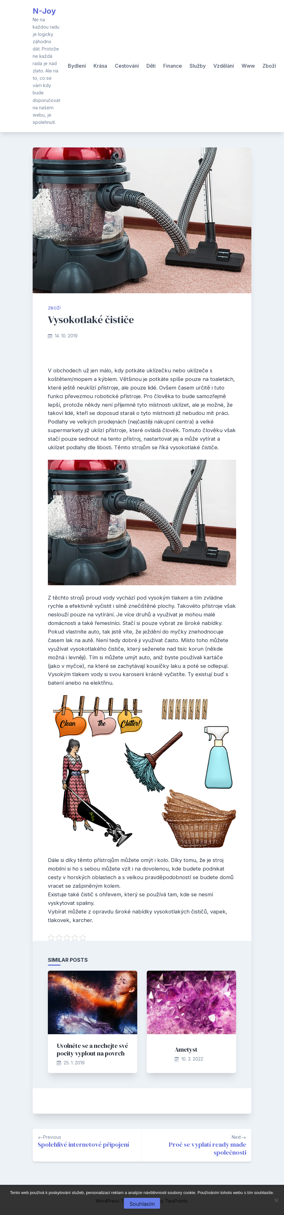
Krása (100, 66)
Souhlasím (142, 1204)
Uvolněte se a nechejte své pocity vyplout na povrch (92, 1049)
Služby (198, 66)
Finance (172, 66)
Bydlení (77, 66)
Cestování (127, 66)
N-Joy (44, 11)
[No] (276, 1200)
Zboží (269, 66)
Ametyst (186, 1049)
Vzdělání (223, 66)
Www (248, 66)
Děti (151, 66)
